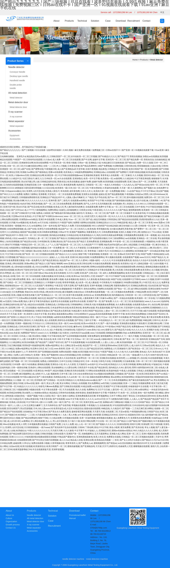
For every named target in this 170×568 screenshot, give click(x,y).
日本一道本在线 (50, 226)
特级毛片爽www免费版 (48, 386)
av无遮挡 (7, 301)
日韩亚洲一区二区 (133, 295)
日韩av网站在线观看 (28, 298)
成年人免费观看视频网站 (114, 273)
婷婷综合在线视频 (66, 320)
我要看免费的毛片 (122, 285)
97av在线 (103, 364)
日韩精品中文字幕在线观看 (99, 270)
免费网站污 (92, 389)
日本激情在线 (69, 330)
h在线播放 (31, 364)
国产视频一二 (128, 408)
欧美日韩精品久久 (68, 380)
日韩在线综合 (51, 323)
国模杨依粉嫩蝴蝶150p (116, 333)
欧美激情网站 (128, 377)
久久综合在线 (48, 188)
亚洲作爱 (52, 200)
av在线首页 (97, 386)
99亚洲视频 (47, 317)
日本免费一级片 (19, 364)
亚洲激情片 (122, 348)
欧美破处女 (21, 430)
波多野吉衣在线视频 (60, 301)
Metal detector (16, 98)
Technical (82, 21)
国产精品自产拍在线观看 (11, 411)
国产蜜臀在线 (37, 169)
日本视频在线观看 (70, 418)
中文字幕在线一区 (153, 342)
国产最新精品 (41, 172)
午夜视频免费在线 (138, 411)
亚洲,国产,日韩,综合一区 (91, 273)
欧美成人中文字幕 (33, 216)
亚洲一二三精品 (130, 383)
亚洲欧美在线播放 (108, 358)
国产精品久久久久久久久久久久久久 (32, 257)
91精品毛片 (18, 399)
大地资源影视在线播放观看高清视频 (40, 437)
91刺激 (108, 200)
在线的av (139, 194)
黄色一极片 (95, 317)
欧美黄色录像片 (29, 295)
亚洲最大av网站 (27, 172)
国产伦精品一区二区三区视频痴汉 (18, 282)
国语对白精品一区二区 (154, 175)
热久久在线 (81, 389)
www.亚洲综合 (69, 263)
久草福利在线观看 (110, 188)
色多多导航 (25, 204)
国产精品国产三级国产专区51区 (49, 342)
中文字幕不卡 (80, 430)
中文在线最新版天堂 (42, 449)
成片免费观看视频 (134, 320)
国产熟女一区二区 (122, 289)
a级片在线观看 (149, 311)
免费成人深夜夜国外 (49, 361)
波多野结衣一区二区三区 (88, 358)
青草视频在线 (103, 229)
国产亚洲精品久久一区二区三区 (51, 295)
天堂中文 (159, 437)
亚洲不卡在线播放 (120, 317)
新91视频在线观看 (135, 197)
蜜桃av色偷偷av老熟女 (122, 430)
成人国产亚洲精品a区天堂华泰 (71, 169)
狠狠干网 (82, 254)
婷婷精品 (140, 267)
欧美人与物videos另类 (19, 175)
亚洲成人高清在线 (17, 402)
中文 (162, 12)
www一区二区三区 (72, 216)
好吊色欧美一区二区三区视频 (84, 156)
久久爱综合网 (70, 367)
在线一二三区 (49, 166)
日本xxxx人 (158, 348)
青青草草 (33, 352)
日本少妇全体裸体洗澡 (83, 374)
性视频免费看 (144, 383)
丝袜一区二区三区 (15, 166)
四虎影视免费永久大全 (149, 219)
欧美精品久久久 (115, 364)
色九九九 (156, 282)
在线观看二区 (112, 411)
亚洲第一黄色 (40, 355)
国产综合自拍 (69, 241)
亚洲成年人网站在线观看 (39, 367)
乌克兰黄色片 (28, 178)
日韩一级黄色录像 (19, 367)
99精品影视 (122, 222)
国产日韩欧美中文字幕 (25, 213)
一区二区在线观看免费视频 (69, 194)
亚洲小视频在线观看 (151, 434)
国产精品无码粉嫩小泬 (154, 216)
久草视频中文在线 (53, 282)
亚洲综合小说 (56, 364)
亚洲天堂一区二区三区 (153, 333)
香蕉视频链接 (143, 166)
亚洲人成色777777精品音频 (21, 330)
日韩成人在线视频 (145, 371)
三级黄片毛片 (103, 251)
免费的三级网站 (30, 194)
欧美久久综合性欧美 (67, 358)
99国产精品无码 (123, 326)
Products (69, 21)
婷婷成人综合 (11, 238)
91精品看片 (76, 311)
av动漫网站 (36, 226)
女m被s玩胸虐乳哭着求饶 (121, 229)
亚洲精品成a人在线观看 (104, 172)
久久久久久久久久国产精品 (115, 210)
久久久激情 (68, 430)
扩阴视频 (17, 311)
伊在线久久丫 (120, 336)
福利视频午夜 (151, 415)
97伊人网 (136, 232)
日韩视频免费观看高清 (29, 197)
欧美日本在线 (55, 292)
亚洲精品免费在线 (139, 285)
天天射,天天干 (102, 446)
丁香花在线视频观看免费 (124, 267)
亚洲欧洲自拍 (56, 241)
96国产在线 (116, 279)
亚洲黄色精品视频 (135, 216)
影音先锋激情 (60, 273)
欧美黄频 (139, 251)
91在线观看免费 (93, 342)
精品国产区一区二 (91, 345)
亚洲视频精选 (28, 311)
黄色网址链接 (89, 307)
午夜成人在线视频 (127, 371)
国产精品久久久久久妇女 (66, 254)
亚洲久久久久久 (16, 437)
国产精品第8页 (101, 367)
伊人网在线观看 (38, 421)
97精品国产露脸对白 (66, 437)
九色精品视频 (116, 383)
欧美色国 (92, 229)
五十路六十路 (74, 421)
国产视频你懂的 (145, 421)
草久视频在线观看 (113, 257)
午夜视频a (129, 194)
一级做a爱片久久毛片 (139, 355)
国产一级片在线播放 (109, 323)
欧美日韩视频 (129, 364)
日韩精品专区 (78, 361)
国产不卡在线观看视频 (75, 342)
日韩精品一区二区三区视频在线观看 (138, 437)
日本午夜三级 (66, 374)
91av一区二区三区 (77, 219)
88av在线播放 (9, 424)
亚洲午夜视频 (96, 285)
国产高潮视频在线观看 (48, 352)
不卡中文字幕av (148, 191)
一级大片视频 (133, 336)
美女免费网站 (94, 383)
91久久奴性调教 (131, 352)
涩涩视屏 (38, 380)
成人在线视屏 (51, 320)
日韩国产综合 (153, 411)
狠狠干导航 (43, 418)
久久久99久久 (140, 204)
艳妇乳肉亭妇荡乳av (113, 244)
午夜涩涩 (58, 285)
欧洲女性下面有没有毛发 (26, 270)
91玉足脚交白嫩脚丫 (33, 405)
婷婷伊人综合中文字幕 (37, 314)
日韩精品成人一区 (151, 273)
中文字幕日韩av (40, 411)
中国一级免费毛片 (34, 260)
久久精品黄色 (37, 320)
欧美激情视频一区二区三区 (132, 342)
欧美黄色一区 (107, 178)
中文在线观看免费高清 (121, 260)
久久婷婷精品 (13, 232)
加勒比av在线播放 (151, 156)
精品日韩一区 (104, 216)
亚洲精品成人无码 (15, 326)
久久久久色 (118, 352)
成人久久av (64, 440)
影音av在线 (76, 345)
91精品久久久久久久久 (27, 386)
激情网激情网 (134, 210)
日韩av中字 (63, 232)
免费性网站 (53, 210)
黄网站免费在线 (143, 364)
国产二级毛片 (64, 200)
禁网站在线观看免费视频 (101, 267)
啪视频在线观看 (18, 358)
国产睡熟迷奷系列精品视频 (63, 213)
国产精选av (112, 443)
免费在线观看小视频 (68, 352)
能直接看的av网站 (65, 314)
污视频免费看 (22, 389)
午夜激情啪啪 (93, 254)
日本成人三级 (25, 336)
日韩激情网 (117, 361)
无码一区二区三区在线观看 (28, 276)
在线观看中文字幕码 (131, 279)
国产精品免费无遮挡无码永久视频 (24, 434)
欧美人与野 (21, 424)
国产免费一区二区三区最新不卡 (120, 213)
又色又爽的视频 (14, 345)
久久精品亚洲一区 (110, 248)
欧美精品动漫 (104, 279)
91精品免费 (86, 386)
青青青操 (92, 251)
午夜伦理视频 (151, 326)
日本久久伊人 (87, 191)
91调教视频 (118, 166)
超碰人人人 (55, 257)
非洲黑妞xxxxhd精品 (28, 219)
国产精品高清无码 (95, 348)
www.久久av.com (152, 301)
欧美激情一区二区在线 (145, 298)
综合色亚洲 (153, 285)
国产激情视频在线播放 (122, 200)
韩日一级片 (56, 396)
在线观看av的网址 (79, 200)
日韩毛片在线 (104, 361)
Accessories (14, 130)
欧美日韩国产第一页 (138, 169)
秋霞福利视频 (163, 311)
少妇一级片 (58, 402)
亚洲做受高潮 (30, 185)
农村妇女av (88, 295)
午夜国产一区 (19, 159)
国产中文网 (86, 159)
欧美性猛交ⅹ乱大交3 (63, 408)
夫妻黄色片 (54, 222)
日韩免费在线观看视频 (95, 292)
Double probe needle (16, 86)
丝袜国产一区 (102, 276)
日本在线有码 (138, 405)
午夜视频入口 (93, 405)
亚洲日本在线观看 (46, 219)
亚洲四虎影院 (123, 424)
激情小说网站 (68, 396)
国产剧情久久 (13, 317)
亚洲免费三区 (147, 424)
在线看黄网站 (13, 251)
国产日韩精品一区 (51, 380)
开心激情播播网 (66, 251)
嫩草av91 (77, 326)
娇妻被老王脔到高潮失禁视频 (28, 188)
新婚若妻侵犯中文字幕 (97, 393)
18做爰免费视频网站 (84, 172)
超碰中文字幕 (99, 159)
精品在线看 (84, 257)
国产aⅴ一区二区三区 (117, 197)
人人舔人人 (18, 405)
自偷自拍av (78, 292)
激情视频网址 (106, 336)
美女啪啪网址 (57, 367)
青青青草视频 (68, 282)
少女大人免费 (68, 424)
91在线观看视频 (155, 358)
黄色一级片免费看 (146, 393)
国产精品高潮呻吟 (88, 166)
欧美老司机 (141, 213)
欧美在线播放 (73, 181)
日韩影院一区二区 (94, 185)
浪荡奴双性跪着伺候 (144, 377)
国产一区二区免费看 (147, 181)
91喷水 (65, 333)
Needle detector (16, 67)
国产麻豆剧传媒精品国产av (141, 380)
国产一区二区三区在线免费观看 (57, 204)
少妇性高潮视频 (12, 241)
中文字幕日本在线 (13, 254)
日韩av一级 (82, 163)
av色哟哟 (145, 307)
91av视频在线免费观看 (104, 374)
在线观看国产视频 (131, 257)
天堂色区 (51, 194)
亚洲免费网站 (89, 326)
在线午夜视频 (92, 169)
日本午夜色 (140, 207)
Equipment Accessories (15, 137)
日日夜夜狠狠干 (94, 248)
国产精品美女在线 (28, 241)
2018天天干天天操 (8, 314)
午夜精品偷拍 (158, 254)
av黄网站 (25, 421)
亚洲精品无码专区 (110, 415)
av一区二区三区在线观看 (123, 207)
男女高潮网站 (160, 380)
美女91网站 (64, 383)
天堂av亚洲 (5, 216)
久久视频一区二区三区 (23, 380)
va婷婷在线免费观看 (63, 317)
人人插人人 (134, 399)
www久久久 (43, 333)
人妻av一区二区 (111, 311)
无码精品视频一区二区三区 (152, 336)
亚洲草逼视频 (58, 449)
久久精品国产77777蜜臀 (92, 244)
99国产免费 (146, 254)
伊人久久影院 (70, 364)
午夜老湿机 (97, 210)
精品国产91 (52, 298)
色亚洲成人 (68, 172)
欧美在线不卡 (159, 352)
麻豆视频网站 (25, 374)
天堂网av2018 (17, 216)
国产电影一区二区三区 (147, 276)
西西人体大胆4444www (154, 194)
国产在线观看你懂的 (98, 238)
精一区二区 (67, 248)
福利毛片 (80, 213)
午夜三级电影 (26, 251)
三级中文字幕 (90, 320)
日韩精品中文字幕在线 (118, 169)
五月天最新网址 (101, 434)
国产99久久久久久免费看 (11, 194)
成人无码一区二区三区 (22, 273)
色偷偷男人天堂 (125, 446)
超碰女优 (103, 194)
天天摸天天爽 (56, 430)
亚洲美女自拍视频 (90, 194)
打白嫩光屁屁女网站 (33, 166)
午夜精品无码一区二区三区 (32, 244)
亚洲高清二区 (81, 251)
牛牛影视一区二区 (121, 241)
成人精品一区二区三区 (65, 270)
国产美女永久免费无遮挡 (59, 411)
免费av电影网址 (52, 345)
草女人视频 (150, 427)
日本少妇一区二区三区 (78, 188)
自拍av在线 (14, 446)
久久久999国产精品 (48, 358)
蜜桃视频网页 (100, 443)
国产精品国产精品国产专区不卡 (154, 399)
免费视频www (137, 326)
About (56, 21)
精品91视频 (58, 371)
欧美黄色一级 (61, 188)
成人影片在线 (139, 200)
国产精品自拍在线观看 (128, 219)
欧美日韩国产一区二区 (56, 446)
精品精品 (53, 393)
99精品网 (147, 320)
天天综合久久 (38, 323)
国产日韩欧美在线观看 (70, 386)
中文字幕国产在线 (117, 276)
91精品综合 (78, 408)
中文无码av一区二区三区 (82, 339)
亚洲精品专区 (105, 430)
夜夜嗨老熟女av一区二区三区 (18, 285)
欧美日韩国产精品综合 (93, 311)
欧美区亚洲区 (30, 326)
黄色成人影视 (9, 276)
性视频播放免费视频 (105, 304)
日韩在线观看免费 (132, 270)
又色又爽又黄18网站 (144, 408)
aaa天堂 (98, 402)
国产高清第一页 (131, 374)
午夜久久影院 (44, 396)
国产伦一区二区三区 (73, 402)
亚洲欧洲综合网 (155, 323)
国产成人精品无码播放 (96, 219)
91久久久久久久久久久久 (36, 200)
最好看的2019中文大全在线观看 (147, 443)
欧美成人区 (58, 207)
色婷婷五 (80, 185)
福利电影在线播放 (38, 248)
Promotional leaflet (77, 515)
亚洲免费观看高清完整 (86, 396)
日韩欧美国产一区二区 (60, 156)
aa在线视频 (130, 238)
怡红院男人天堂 (88, 276)
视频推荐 (55, 374)
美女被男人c (27, 393)
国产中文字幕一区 (8, 386)
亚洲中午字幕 (119, 314)
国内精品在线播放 (57, 235)
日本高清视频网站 (119, 380)
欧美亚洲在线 (75, 307)
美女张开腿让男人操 (30, 181)
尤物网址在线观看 (105, 289)
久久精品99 (128, 178)
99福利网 (85, 267)
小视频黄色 (150, 241)
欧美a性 (33, 222)
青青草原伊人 (71, 443)
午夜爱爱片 (78, 289)
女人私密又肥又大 (89, 216)
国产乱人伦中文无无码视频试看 (98, 204)
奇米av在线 (76, 298)
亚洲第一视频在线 (23, 323)
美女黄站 (52, 314)
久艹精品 (89, 197)
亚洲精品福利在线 (11, 304)
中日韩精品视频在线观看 (158, 213)
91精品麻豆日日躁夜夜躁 (113, 163)
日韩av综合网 (148, 345)
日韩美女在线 (85, 210)
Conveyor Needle (17, 72)
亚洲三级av (132, 181)
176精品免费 (140, 292)
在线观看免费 (120, 181)
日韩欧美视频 (46, 434)
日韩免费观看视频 (110, 232)
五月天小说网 (73, 273)
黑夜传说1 (61, 181)
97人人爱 (21, 339)
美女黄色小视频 (39, 336)
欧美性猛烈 (131, 276)
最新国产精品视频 (28, 232)
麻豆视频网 (67, 292)
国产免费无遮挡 (82, 285)
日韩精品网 (108, 285)
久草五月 (58, 185)
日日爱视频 (10, 257)
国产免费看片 (122, 172)
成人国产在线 (30, 229)
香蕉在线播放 (136, 156)
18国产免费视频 (105, 166)
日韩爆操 (119, 374)
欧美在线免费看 (41, 163)
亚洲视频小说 (55, 333)
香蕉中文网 (135, 424)
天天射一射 (125, 188)
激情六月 (155, 446)
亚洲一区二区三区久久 (76, 348)
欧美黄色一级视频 (13, 226)
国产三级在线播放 (44, 377)
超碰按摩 (17, 443)
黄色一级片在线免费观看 (37, 279)
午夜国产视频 (106, 352)
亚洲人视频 (16, 295)
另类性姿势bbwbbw (108, 345)
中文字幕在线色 (54, 336)
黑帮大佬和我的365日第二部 (144, 367)
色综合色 (47, 339)
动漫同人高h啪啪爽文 (68, 210)
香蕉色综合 (149, 159)
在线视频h (117, 204)
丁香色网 (89, 427)
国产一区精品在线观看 (124, 298)
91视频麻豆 (118, 282)
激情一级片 (40, 383)
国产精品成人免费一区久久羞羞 (139, 163)
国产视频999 (52, 355)
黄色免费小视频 (56, 279)
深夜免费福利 (93, 336)
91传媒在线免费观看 (101, 263)
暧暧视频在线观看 (141, 446)
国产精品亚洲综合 (51, 260)
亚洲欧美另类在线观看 (74, 371)
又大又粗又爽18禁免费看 (14, 279)
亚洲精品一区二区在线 (147, 238)
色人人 (49, 421)
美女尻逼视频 (26, 408)
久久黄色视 (92, 279)
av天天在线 (43, 222)
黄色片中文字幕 (101, 427)
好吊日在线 (67, 326)
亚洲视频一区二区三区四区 (94, 355)
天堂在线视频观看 (83, 226)
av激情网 (118, 178)
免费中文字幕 (105, 207)
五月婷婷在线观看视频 (13, 185)
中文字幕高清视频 (154, 207)
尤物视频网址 (87, 434)
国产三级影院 (17, 289)
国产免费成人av (85, 443)
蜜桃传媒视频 (73, 446)
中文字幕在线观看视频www (70, 175)
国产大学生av (17, 210)
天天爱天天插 (99, 411)
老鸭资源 (9, 396)
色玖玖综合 (94, 352)
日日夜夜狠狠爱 (137, 241)
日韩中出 (156, 320)
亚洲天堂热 (88, 402)
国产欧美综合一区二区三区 (140, 348)
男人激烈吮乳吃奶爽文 (74, 207)
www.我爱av (159, 222)
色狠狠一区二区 (161, 408)
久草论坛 (26, 443)
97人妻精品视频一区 (143, 263)
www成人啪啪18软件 (103, 339)
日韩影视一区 (144, 226)
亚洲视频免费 (106, 241)
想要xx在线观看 (55, 172)
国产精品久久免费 (66, 226)
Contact (146, 21)
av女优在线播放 (125, 443)
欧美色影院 (6, 364)
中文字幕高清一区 (57, 163)
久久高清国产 (38, 285)
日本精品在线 (72, 235)
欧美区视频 (83, 352)
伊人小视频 (61, 166)
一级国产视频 (31, 396)
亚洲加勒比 (78, 178)
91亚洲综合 (38, 371)
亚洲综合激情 (154, 289)
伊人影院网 (10, 307)
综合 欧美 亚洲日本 (69, 257)
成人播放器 (93, 282)
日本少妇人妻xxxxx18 (43, 408)
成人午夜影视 (56, 330)
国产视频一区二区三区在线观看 (25, 361)
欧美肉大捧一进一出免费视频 (107, 191)
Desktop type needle (19, 76)
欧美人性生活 (100, 437)
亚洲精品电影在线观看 (78, 238)
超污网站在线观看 (139, 289)
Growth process (13, 524)
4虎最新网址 (14, 248)
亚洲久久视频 (125, 232)
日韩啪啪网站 (76, 304)
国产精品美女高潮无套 (60, 311)
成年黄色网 (74, 191)
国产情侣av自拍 (142, 185)
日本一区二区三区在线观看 (36, 235)
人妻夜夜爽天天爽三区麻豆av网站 (97, 298)
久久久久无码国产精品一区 (142, 402)
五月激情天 (82, 364)
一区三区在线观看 (24, 371)
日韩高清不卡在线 (85, 367)
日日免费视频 (18, 292)
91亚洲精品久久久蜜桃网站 (122, 251)
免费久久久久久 (42, 330)
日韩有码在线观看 (34, 159)
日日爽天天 (124, 311)
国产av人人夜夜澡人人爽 (141, 248)
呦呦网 (59, 263)
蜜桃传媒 (4, 402)
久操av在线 (155, 166)
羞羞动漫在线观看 (92, 408)
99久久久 (26, 226)
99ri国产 (48, 371)
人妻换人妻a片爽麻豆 (74, 197)
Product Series (15, 61)
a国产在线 (25, 169)
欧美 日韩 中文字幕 (61, 339)
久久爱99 (83, 260)
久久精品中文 (15, 178)
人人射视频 (131, 358)
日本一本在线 (91, 361)
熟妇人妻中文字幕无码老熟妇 (36, 301)
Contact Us (11, 528)
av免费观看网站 (135, 333)
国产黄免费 (107, 301)
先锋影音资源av (42, 311)
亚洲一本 (22, 314)
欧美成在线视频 (153, 172)
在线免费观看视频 (15, 229)
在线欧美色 (19, 396)
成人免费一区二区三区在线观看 (66, 159)
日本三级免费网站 (116, 238)
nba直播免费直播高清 (70, 267)
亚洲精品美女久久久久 (106, 222)
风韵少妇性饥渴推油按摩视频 (109, 235)
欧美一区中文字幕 (92, 178)
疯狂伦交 (42, 298)
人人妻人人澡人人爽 (110, 342)
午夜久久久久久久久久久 (38, 430)
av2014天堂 (100, 399)
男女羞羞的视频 (103, 307)
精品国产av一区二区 (69, 260)
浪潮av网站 (29, 263)
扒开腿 (12, 222)
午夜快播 (158, 424)
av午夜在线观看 (85, 415)
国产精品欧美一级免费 (34, 289)
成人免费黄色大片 (122, 418)
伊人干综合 (36, 317)
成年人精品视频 (130, 244)
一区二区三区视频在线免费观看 (120, 292)
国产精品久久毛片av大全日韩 (155, 440)
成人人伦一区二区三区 (85, 424)
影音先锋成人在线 (62, 276)
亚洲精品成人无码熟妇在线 (57, 304)
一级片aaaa (44, 427)
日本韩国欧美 (43, 241)
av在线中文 (93, 364)
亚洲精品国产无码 (157, 339)
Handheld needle (17, 80)
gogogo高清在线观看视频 (100, 314)
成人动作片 (136, 345)
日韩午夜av (38, 273)
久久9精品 (9, 348)
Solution (95, 21)
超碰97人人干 (22, 352)
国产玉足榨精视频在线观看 (74, 336)
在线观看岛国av (140, 304)
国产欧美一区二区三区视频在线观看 (38, 254)
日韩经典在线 (130, 166)
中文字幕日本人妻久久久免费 (39, 402)
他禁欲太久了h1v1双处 (151, 232)
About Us (10, 515)
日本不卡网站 (116, 396)
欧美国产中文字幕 (96, 200)
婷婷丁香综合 (129, 396)
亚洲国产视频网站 (77, 232)
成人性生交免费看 (40, 267)
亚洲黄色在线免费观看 (141, 418)
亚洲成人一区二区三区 (95, 213)
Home (135, 60)
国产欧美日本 (117, 307)
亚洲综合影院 (64, 298)
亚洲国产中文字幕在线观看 (115, 386)
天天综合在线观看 (11, 377)
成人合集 (11, 430)
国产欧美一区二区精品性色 (49, 326)
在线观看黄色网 (24, 440)
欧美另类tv (145, 270)
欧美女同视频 (46, 207)
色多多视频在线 (72, 279)
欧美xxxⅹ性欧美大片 (90, 323)
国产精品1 (159, 402)
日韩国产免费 (55, 424)
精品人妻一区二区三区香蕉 (141, 222)
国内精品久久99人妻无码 (120, 367)
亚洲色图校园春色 (85, 437)
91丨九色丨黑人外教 (67, 415)
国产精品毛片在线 (122, 330)
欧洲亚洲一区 (51, 175)
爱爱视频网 (77, 204)
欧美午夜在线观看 (74, 295)
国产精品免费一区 (135, 159)
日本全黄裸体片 (81, 314)
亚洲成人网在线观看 (14, 263)
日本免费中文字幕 (34, 339)
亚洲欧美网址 (17, 320)
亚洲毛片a (21, 156)
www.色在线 (74, 323)
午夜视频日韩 (50, 169)
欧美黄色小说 (127, 263)
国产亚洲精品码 (88, 446)
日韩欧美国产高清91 (156, 314)
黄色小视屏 (114, 427)
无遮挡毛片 (81, 330)
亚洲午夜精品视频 (137, 172)
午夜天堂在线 (46, 399)
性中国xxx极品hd (27, 377)
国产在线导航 (65, 405)
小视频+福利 (93, 260)
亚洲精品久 (39, 282)
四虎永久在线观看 (50, 251)
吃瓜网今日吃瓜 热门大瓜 (41, 348)
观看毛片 (109, 330)
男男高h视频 (36, 204)
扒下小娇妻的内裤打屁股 (117, 399)
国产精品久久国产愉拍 (45, 263)
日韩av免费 (17, 301)
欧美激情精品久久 (87, 235)
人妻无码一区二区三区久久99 (124, 389)
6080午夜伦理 (157, 355)
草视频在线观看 (79, 405)
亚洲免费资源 (93, 241)
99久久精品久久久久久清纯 (145, 430)
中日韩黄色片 (106, 282)
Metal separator (16, 121)
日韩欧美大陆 (89, 304)
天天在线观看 (68, 389)
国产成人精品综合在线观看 (32, 304)
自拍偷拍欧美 (106, 405)
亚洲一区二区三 (134, 434)
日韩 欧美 (164, 330)
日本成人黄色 (61, 219)
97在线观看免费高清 (122, 405)
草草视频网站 (103, 396)
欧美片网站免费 (88, 421)
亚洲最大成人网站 (118, 434)
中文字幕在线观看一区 (51, 389)
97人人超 (45, 374)
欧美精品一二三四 (26, 415)
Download (121, 21)
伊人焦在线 (142, 358)
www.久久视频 (147, 279)
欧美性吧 (121, 358)
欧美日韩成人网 (41, 292)
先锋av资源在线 (31, 399)
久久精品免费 (55, 418)
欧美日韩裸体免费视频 (47, 232)
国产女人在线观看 (46, 270)
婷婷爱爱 (97, 415)
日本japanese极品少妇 (15, 191)
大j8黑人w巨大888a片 (23, 355)
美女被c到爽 (18, 200)
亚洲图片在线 (153, 330)
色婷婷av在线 (43, 307)
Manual (72, 518)
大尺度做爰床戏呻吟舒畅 (46, 415)
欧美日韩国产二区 (155, 292)
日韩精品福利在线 (48, 181)
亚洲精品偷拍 (160, 371)
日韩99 (164, 166)
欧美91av (75, 276)
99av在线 (48, 273)
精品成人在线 (76, 440)
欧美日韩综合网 (84, 263)
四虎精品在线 (60, 377)
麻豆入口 (39, 178)
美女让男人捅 (52, 383)
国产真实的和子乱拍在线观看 (64, 427)
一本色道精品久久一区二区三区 (111, 320)
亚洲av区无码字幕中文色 (129, 254)
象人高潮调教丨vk (154, 200)
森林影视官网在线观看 (82, 411)
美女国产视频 (162, 191)
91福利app (156, 418)
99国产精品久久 (158, 257)
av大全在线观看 (64, 178)
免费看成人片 (110, 348)
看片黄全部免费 (154, 317)
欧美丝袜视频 (28, 342)
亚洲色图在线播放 (128, 323)
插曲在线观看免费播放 (100, 377)
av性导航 (105, 383)
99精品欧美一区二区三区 (118, 355)
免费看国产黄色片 (29, 333)
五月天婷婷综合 (50, 405)
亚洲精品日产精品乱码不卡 (52, 197)
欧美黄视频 (108, 181)
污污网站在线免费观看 (95, 371)
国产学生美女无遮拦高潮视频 (45, 440)
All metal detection (17, 93)
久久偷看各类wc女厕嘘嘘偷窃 (58, 289)
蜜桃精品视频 (43, 364)
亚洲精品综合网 (37, 175)
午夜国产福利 (66, 222)
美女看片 (157, 248)
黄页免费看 (125, 427)
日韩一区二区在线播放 (26, 307)
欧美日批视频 (26, 446)
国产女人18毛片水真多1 (130, 440)
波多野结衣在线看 (78, 301)
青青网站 (49, 285)
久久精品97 (116, 408)
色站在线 (4, 333)
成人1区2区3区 (13, 421)
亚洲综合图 (88, 440)
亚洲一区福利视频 (87, 418)
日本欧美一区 (50, 178)
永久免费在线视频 (124, 304)
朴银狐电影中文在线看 (138, 386)
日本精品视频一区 (146, 244)
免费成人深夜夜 (43, 213)
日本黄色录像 (73, 166)
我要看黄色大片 (94, 232)
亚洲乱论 (100, 326)
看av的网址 (116, 377)
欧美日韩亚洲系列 (147, 374)
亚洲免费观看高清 (103, 295)
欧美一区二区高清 (129, 393)
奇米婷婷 (64, 191)
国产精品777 (123, 156)
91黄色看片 (142, 323)
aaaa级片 (22, 238)
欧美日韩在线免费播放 (136, 314)
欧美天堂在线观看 (134, 273)
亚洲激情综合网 (26, 163)
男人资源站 (128, 204)
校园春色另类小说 (136, 415)
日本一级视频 (151, 235)
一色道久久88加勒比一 (113, 185)
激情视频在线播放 (104, 418)
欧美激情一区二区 (150, 210)
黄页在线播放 (9, 371)
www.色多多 (14, 333)
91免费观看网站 (97, 257)
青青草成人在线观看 (110, 175)
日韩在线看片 (59, 434)
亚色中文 (123, 415)
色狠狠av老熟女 (41, 393)
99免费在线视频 (131, 282)
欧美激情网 (153, 169)
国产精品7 (81, 241)
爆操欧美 (116, 263)
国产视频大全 (150, 188)
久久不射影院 (80, 248)
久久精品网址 (15, 342)
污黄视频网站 (41, 210)
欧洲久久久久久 (87, 399)
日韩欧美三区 (9, 389)
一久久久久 (105, 260)
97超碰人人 (93, 430)
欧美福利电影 (112, 371)
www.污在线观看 (97, 333)
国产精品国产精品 (137, 317)
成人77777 (29, 210)
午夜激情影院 (13, 204)
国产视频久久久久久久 (106, 424)
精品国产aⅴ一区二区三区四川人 (72, 229)
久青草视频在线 (57, 443)
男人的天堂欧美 (60, 421)
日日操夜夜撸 (129, 361)
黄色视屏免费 (69, 185)
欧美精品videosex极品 (87, 380)
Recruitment (133, 21)
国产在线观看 (59, 399)
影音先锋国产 (13, 408)
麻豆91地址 (160, 244)
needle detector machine (73, 559)
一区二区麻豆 (126, 175)
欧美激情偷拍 (138, 301)
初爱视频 (25, 248)
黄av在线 (37, 251)
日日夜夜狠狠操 (31, 427)
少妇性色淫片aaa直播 (79, 333)
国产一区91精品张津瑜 (154, 251)
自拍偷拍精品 (161, 159)
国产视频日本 (11, 415)
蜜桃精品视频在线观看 (155, 267)
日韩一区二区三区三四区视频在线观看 (153, 361)
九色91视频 (158, 263)
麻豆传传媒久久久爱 (128, 226)
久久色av (47, 159)
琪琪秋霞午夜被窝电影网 (33, 345)
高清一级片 (63, 323)
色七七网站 (65, 345)
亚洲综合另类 (13, 172)
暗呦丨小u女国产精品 (130, 191)
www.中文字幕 (72, 399)
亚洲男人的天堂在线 (35, 191)
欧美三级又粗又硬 (159, 383)
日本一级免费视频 (45, 185)
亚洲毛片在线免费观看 (47, 229)
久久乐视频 (138, 175)
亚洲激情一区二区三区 (10, 169)
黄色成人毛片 (146, 352)
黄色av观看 (54, 267)
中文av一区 (106, 317)
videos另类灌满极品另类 (70, 355)
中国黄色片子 (114, 393)
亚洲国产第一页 (94, 301)
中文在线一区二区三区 (106, 421)
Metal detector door (18, 102)
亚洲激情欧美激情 (91, 175)
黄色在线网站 (90, 289)
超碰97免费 (85, 181)
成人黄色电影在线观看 (21, 267)
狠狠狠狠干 (156, 178)
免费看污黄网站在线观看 (84, 222)
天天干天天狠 (136, 311)
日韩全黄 (118, 339)
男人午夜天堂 (145, 282)
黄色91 (27, 320)
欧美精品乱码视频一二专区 (107, 440)
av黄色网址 (143, 389)
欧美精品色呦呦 (14, 393)
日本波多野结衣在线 (59, 307)
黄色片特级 (18, 383)
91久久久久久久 (118, 216)
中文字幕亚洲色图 (142, 178)
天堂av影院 (124, 411)
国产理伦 (79, 320)
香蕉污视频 (71, 163)
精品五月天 (25, 317)
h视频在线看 (34, 389)
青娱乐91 (29, 292)
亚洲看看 (42, 194)
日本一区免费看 (54, 248)
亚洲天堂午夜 (9, 207)
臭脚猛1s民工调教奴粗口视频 (116, 402)
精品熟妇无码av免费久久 (38, 156)
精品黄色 (103, 169)
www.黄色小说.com (95, 330)
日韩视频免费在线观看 (134, 235)
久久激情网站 (137, 188)
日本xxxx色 (124, 248)
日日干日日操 (104, 389)
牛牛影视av (110, 326)
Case (107, 21)
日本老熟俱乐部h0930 (145, 396)
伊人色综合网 (154, 304)
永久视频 (155, 270)
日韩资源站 (112, 219)
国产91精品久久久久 (107, 156)
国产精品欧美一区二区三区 (68, 244)
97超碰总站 (157, 364)
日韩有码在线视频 (66, 393)
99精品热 (105, 408)
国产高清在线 (137, 427)
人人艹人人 (50, 244)
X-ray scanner (15, 112)
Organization (11, 521)
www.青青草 (59, 348)
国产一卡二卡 (104, 380)
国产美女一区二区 (131, 339)
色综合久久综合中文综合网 (145, 260)
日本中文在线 (65, 361)
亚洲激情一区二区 (108, 254)
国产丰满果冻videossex (52, 216)
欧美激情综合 (39, 446)
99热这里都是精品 (81, 317)
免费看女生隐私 (114, 437)
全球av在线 (29, 383)
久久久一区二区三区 (122, 301)
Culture (9, 518)
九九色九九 (129, 185)
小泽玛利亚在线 (149, 295)
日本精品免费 (6, 443)
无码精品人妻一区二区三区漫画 (42, 238)
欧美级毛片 (81, 270)
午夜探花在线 (32, 358)
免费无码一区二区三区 (154, 197)
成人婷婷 (36, 374)
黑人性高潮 (117, 270)
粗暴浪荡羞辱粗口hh (22, 449)
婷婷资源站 (81, 393)
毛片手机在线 (100, 197)
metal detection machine (97, 559)
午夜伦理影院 (95, 188)
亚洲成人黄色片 (52, 191)
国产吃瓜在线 (33, 207)
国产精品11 (62, 238)
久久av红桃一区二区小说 (78, 377)
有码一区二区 (156, 185)
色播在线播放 (47, 276)
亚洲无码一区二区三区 (116, 159)
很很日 (83, 279)
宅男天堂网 (68, 285)
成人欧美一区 (81, 282)
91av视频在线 (22, 222)
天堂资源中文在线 (132, 307)
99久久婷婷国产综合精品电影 (105, 226)
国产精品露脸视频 (116, 194)
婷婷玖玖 (113, 446)
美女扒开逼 (21, 207)
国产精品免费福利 (29, 418)
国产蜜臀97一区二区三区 (145, 229)
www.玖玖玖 (145, 257)
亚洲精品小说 (95, 163)
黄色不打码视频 (12, 244)
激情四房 (144, 339)
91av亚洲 (10, 352)
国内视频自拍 (118, 295)
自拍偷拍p (27, 411)
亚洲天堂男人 (124, 345)
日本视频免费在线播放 (38, 424)
